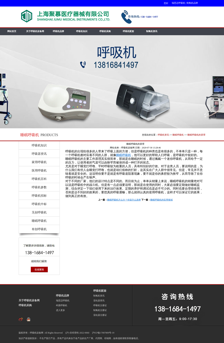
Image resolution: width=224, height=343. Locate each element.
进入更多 (60, 310)
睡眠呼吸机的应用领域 (161, 200)
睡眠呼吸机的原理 (196, 135)
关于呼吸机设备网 (35, 31)
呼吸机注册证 (100, 305)
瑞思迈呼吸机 (178, 3)
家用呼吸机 (39, 162)
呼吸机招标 (39, 195)
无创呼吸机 (39, 212)
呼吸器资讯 (39, 153)
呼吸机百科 (39, 178)
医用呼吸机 (39, 170)
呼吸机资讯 (163, 135)
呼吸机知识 (81, 31)
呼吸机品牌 (58, 31)
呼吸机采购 (105, 31)
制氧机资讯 (151, 31)
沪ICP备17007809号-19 (102, 332)
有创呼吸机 (39, 229)
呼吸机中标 (39, 204)
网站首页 (11, 31)
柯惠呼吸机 (61, 305)
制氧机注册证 (100, 310)
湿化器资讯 (99, 300)
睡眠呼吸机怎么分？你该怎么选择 (124, 200)
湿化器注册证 (100, 315)
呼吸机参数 (39, 187)
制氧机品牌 (192, 3)
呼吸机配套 (128, 31)
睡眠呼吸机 (178, 135)
